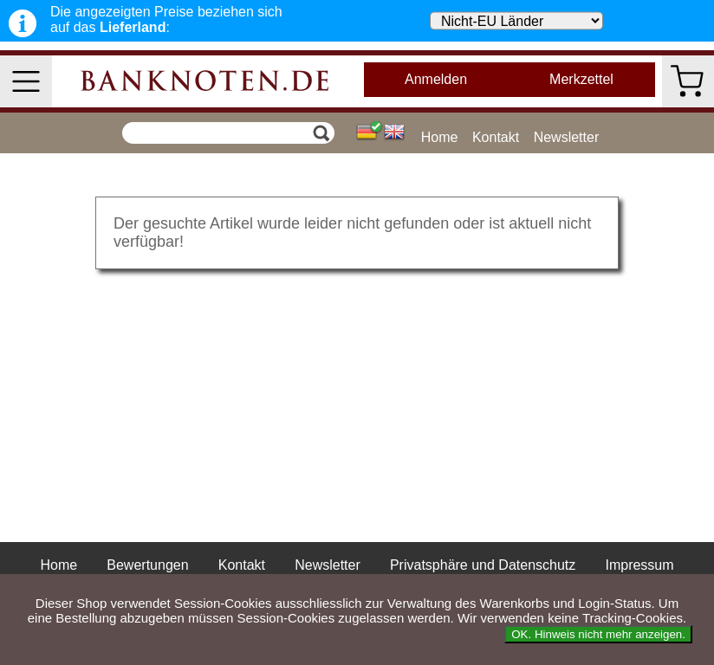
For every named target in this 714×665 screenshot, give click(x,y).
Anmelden (436, 79)
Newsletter (567, 137)
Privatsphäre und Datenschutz (482, 565)
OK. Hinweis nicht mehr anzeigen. (598, 634)
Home (439, 137)
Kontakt (495, 137)
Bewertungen (147, 565)
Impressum (639, 565)
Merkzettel (581, 79)
